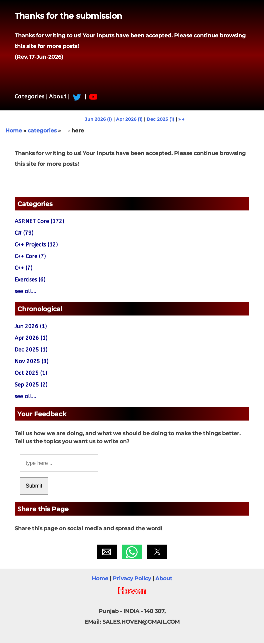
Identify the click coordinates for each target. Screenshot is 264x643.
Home (13, 130)
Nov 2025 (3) (31, 361)
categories (42, 130)
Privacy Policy (132, 578)
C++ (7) (23, 268)
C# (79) (24, 233)
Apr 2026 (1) (129, 119)
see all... (25, 291)
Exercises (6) (30, 279)
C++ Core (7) (30, 256)
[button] (107, 552)
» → (181, 119)
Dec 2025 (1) (160, 119)
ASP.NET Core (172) (39, 221)
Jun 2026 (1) (98, 119)
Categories (30, 96)
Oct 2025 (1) (31, 373)
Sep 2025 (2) (31, 385)
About (58, 96)
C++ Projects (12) (36, 244)
